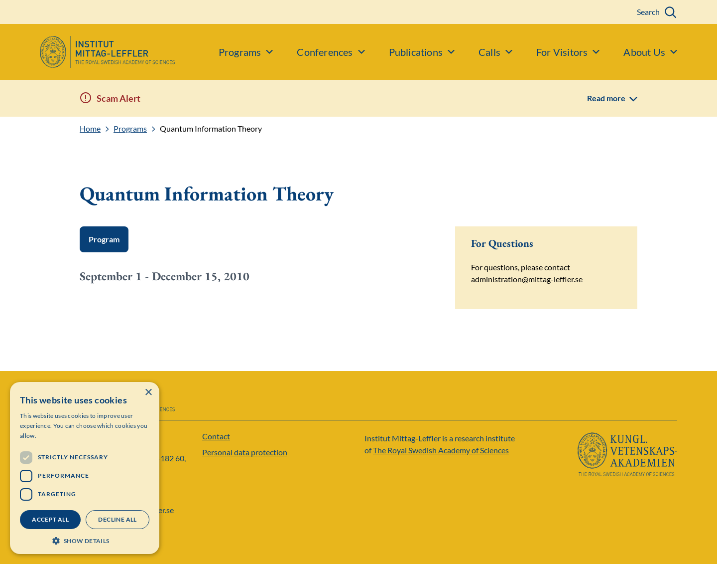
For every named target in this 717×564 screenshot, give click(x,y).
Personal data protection (244, 452)
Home (90, 129)
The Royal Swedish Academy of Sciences (441, 450)
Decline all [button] (117, 519)
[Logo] (87, 52)
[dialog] (84, 468)
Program (104, 239)
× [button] (148, 392)
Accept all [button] (50, 519)
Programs (130, 129)
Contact (216, 436)
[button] (84, 540)
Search (648, 11)
